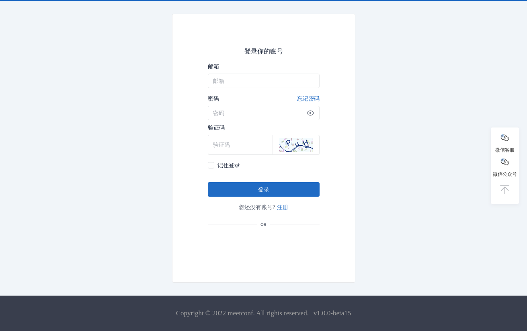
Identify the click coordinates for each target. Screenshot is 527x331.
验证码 (216, 127)
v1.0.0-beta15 (332, 313)
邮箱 (213, 66)
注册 (282, 207)
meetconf (240, 313)
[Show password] (310, 113)
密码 (264, 99)
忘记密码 (308, 98)
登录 (263, 189)
